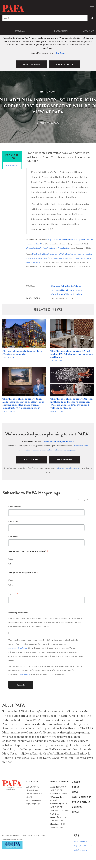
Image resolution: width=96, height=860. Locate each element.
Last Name (13, 535)
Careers (77, 805)
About (76, 780)
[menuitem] (20, 31)
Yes (11, 557)
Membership (64, 458)
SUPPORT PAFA (31, 64)
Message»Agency (12, 838)
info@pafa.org (33, 802)
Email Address (15, 505)
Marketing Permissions (18, 611)
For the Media (10, 165)
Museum (20, 31)
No (11, 562)
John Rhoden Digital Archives (66, 293)
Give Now (88, 31)
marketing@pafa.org (17, 647)
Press (75, 785)
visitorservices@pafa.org (67, 467)
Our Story (60, 53)
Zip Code (13, 592)
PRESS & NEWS (64, 64)
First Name (14, 520)
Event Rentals (81, 800)
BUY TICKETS (31, 458)
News (75, 790)
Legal (75, 810)
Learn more (25, 673)
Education (61, 31)
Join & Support (82, 795)
